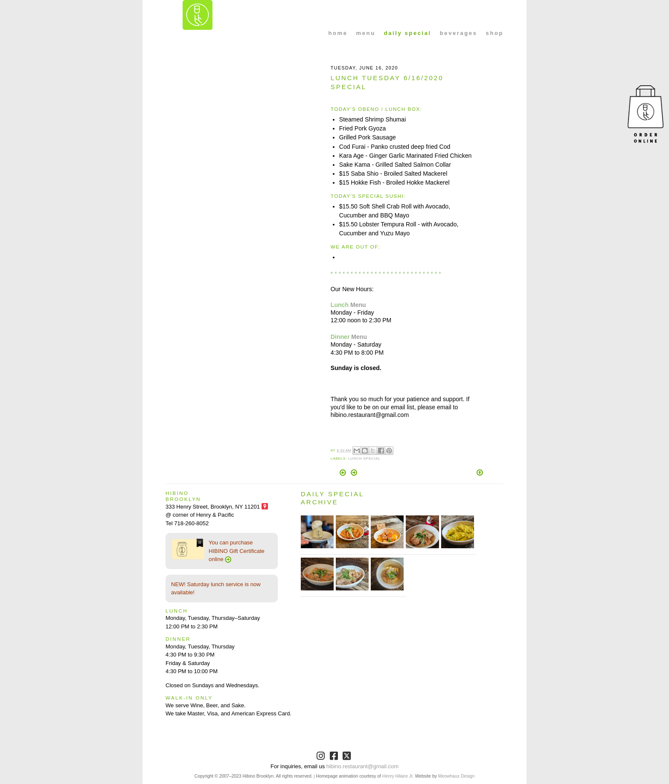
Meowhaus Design (456, 776)
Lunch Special (364, 458)
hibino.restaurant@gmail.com (362, 766)
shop (494, 33)
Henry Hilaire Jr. (398, 776)
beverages (458, 33)
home (338, 33)
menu (365, 33)
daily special (407, 33)
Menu (358, 304)
